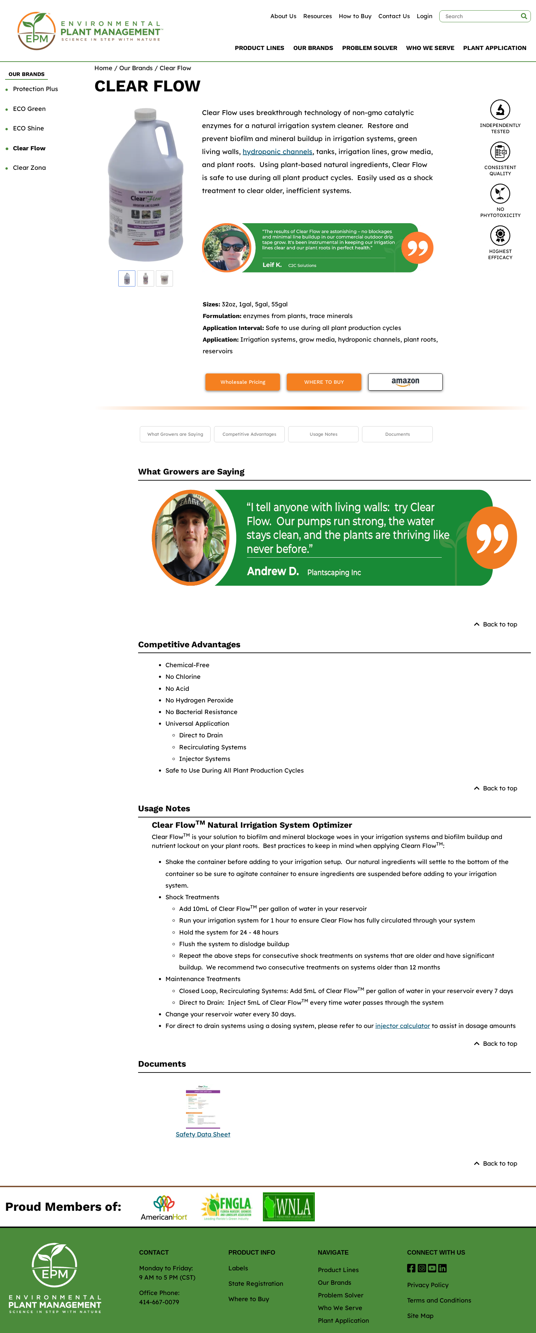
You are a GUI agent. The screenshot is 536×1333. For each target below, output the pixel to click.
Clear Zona (29, 168)
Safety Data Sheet (203, 1134)
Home (103, 68)
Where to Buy (248, 1299)
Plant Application (494, 47)
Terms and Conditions (439, 1300)
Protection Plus (35, 89)
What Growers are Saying (175, 434)
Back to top (495, 624)
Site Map (420, 1316)
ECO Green (29, 109)
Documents (397, 434)
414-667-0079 (159, 1302)
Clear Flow (29, 148)
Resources (317, 16)
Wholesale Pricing (242, 382)
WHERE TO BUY (324, 382)
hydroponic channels (277, 151)
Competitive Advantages (249, 434)
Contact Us (394, 16)
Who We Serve (430, 47)
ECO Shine (28, 128)
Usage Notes (323, 434)
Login (424, 16)
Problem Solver (369, 47)
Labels (238, 1268)
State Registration (255, 1283)
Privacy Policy (427, 1285)
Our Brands (313, 47)
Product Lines (259, 47)
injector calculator (402, 1026)
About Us (283, 16)
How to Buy (355, 16)
